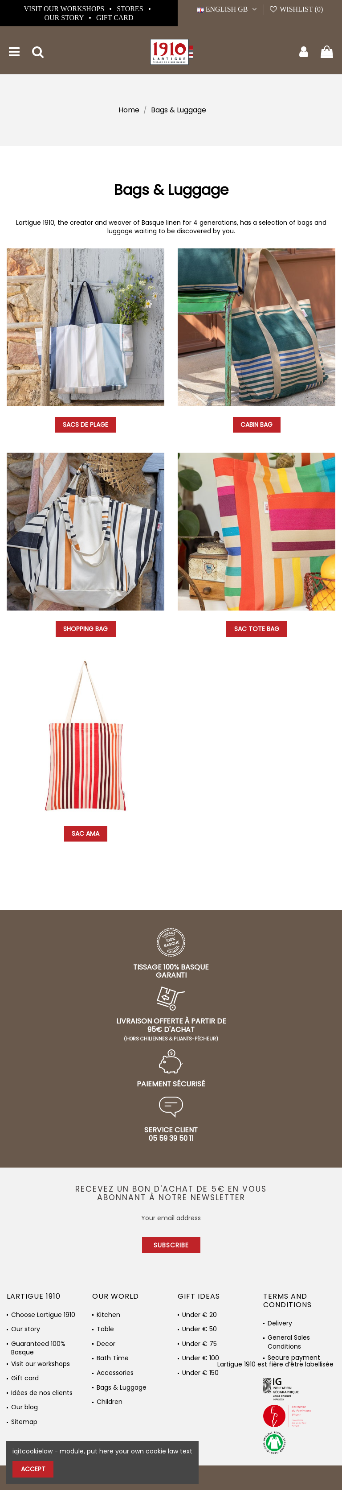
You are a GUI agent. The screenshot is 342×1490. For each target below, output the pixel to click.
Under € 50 (199, 1329)
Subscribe (171, 1245)
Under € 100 (200, 1358)
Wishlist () (296, 9)
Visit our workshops (65, 8)
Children (109, 1402)
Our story (64, 17)
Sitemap (24, 1422)
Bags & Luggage (122, 1387)
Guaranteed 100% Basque (38, 1346)
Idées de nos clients (42, 1393)
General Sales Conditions (289, 1339)
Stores (131, 8)
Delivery (280, 1323)
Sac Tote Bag (256, 628)
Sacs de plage (85, 424)
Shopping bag (85, 628)
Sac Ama (85, 833)
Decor (106, 1344)
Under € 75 (199, 1344)
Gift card (115, 17)
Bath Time (113, 1358)
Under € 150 (200, 1373)
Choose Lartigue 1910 (43, 1315)
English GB (228, 9)
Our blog (24, 1407)
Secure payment (294, 1358)
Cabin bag (256, 424)
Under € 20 (199, 1315)
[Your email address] (171, 1218)
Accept (33, 1469)
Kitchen (108, 1315)
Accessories (115, 1373)
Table (105, 1329)
